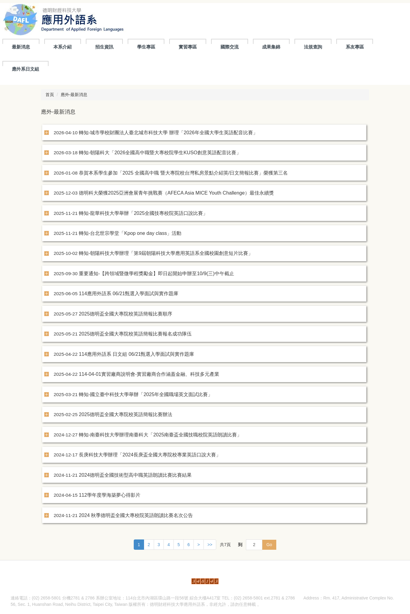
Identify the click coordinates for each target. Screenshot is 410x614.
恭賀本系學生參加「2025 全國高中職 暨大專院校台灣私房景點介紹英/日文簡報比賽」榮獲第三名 (183, 172)
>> (209, 544)
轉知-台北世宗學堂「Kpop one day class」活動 (130, 233)
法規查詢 (313, 46)
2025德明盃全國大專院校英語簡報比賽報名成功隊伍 (135, 333)
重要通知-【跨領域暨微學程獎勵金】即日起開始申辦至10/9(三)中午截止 (156, 273)
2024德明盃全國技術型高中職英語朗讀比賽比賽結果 (135, 475)
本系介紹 (62, 46)
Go (269, 544)
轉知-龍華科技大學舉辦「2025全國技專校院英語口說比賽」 (143, 213)
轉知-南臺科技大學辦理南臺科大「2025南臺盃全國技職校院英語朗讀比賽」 (160, 434)
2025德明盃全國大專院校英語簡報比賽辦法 (125, 414)
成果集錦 (271, 46)
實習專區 (188, 46)
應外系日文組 (25, 69)
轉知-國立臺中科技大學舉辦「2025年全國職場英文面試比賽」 (146, 394)
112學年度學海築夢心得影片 (109, 495)
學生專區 (146, 46)
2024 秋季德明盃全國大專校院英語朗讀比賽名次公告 (136, 515)
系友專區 (355, 46)
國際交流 (229, 46)
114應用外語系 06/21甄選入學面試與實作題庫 (128, 293)
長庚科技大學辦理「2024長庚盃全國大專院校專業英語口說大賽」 (150, 454)
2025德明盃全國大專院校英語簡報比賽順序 (125, 313)
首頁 (49, 94)
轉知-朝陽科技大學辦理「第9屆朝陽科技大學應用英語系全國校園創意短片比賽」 (166, 253)
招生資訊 (104, 46)
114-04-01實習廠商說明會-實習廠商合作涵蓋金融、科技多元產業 (149, 374)
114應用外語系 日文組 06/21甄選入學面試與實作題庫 (136, 354)
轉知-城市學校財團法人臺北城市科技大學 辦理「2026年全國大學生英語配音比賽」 (168, 132)
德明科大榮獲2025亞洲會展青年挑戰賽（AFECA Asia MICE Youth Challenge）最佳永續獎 (176, 192)
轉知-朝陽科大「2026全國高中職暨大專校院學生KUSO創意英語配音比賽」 (160, 152)
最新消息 (21, 46)
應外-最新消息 (74, 94)
